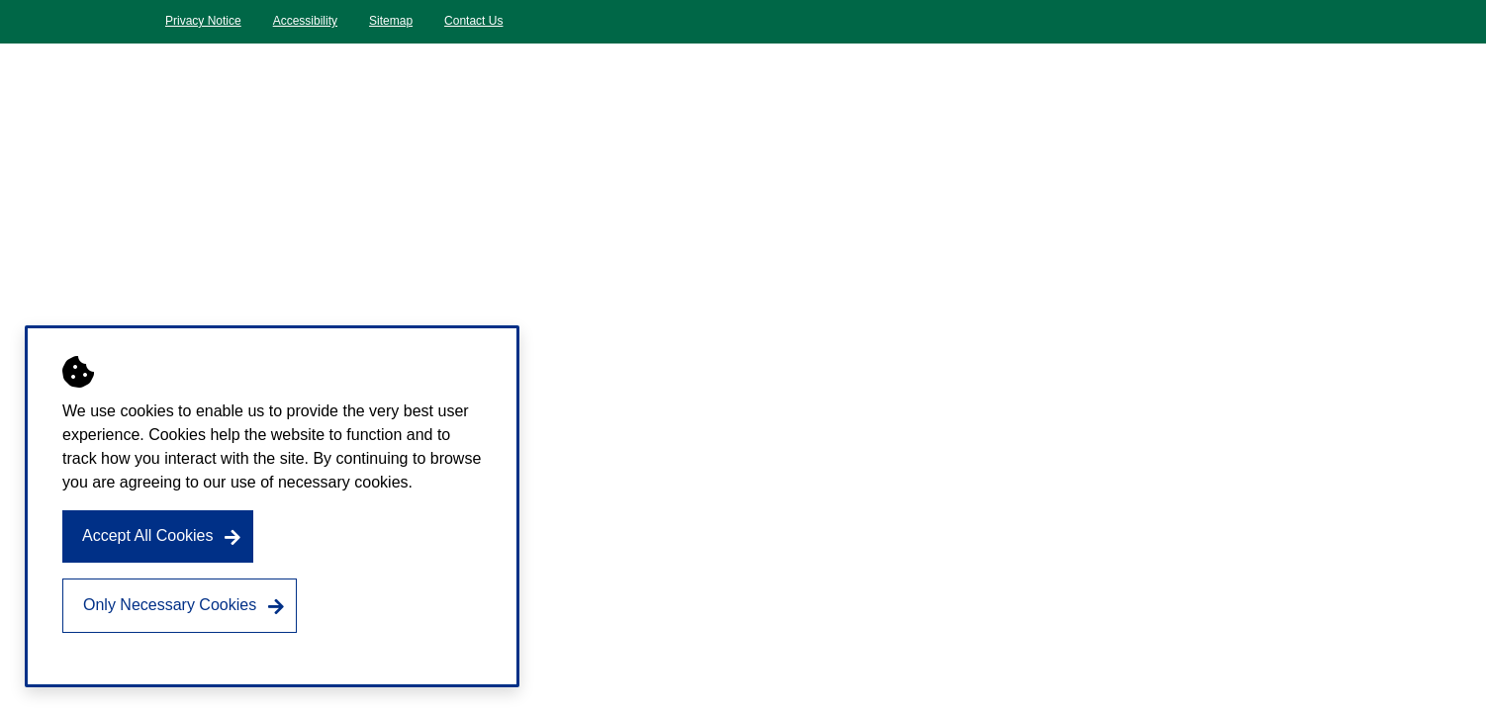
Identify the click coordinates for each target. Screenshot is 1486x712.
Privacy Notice (203, 21)
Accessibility (305, 21)
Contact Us (473, 21)
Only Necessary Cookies (169, 604)
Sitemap (391, 21)
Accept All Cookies (148, 535)
